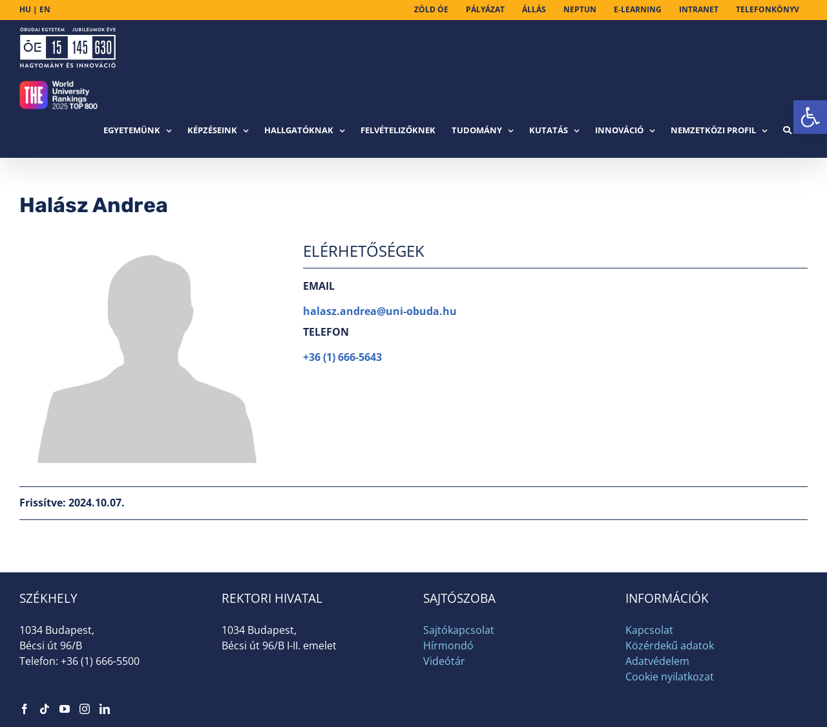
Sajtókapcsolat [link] (458, 630)
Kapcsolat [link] (649, 630)
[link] (810, 117)
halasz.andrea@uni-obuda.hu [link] (380, 311)
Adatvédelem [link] (657, 661)
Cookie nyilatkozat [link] (669, 676)
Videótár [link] (444, 661)
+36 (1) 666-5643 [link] (342, 357)
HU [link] (25, 9)
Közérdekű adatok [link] (669, 645)
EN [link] (44, 9)
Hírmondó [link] (448, 645)
